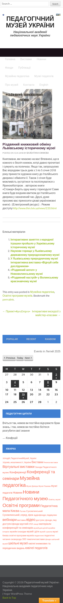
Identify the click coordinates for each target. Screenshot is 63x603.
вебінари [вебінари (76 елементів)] (10, 519)
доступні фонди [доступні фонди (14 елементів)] (11, 523)
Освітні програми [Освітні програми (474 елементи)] (21, 505)
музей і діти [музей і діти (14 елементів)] (33, 531)
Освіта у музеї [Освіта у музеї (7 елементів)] (54, 499)
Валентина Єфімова (38, 153)
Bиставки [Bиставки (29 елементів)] (38, 462)
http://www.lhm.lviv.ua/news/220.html (34, 208)
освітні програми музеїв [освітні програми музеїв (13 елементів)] (21, 535)
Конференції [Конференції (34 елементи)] (17, 472)
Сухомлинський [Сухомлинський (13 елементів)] (34, 511)
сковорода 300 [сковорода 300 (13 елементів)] (18, 539)
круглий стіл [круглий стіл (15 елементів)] (26, 523)
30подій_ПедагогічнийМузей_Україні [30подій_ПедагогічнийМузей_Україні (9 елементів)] (19, 458)
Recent (31, 339)
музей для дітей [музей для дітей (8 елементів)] (40, 528)
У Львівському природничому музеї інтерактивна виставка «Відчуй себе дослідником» (34, 262)
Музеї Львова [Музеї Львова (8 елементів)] (44, 486)
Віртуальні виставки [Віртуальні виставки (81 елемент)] (18, 466)
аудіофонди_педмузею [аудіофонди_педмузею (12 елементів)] (45, 515)
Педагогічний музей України (30, 22)
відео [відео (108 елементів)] (30, 519)
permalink (8, 299)
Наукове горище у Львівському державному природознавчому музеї (35, 252)
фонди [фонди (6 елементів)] (48, 539)
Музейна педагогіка (42, 292)
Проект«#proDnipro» (16, 311)
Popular (12, 339)
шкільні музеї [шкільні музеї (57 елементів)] (18, 543)
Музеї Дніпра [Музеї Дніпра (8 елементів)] (32, 486)
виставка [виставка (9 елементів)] (21, 520)
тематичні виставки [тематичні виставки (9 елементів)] (36, 539)
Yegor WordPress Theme (18, 594)
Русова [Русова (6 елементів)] (23, 511)
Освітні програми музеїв (17, 295)
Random (50, 339)
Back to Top (9, 597)
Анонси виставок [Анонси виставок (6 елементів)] (51, 462)
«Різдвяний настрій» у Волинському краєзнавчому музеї (34, 279)
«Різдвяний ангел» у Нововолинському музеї (27, 271)
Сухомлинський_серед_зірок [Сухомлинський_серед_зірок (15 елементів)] (18, 514)
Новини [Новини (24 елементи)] (17, 492)
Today (20, 358)
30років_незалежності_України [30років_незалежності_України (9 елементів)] (17, 462)
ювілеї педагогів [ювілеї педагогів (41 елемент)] (36, 548)
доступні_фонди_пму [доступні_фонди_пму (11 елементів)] (46, 520)
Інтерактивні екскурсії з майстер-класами (46, 313)
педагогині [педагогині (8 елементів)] (39, 535)
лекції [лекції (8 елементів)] (36, 524)
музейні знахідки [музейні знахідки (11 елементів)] (18, 531)
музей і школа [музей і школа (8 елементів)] (46, 532)
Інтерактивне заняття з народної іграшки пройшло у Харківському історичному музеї (32, 243)
